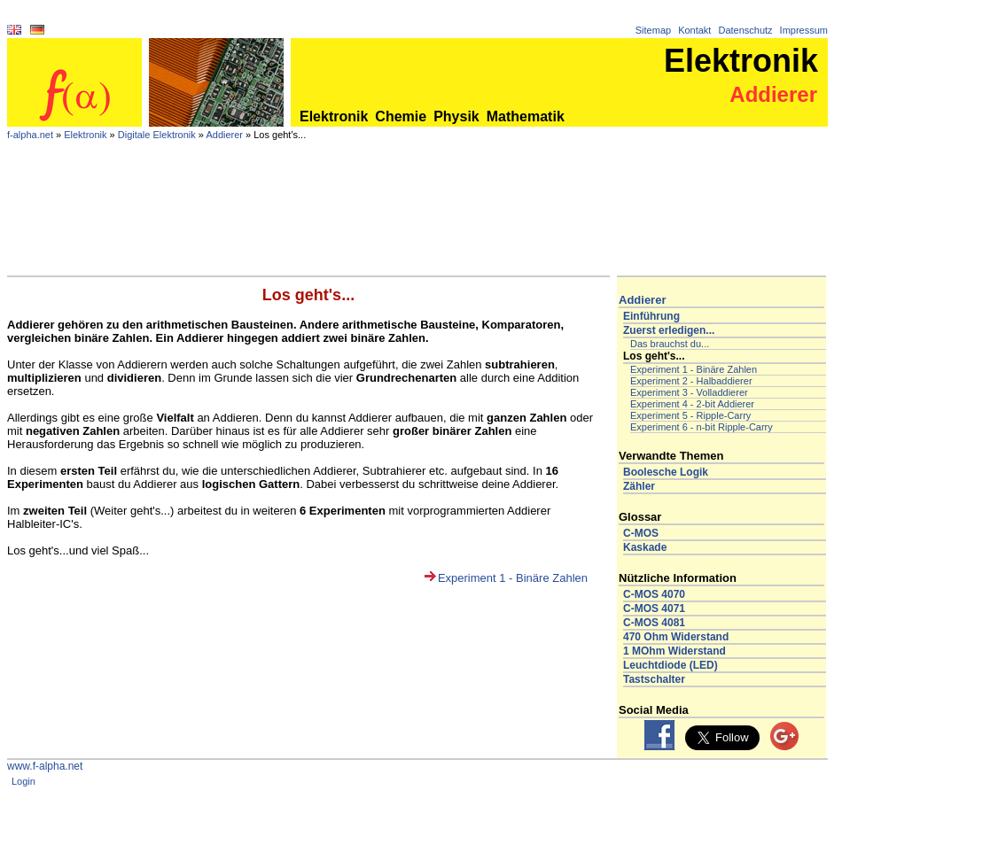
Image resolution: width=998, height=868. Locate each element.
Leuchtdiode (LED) (670, 665)
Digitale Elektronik (157, 134)
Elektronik (334, 116)
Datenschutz (745, 30)
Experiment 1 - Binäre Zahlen (513, 578)
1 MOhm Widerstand (674, 651)
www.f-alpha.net (44, 766)
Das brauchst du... (669, 343)
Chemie (400, 116)
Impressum (804, 30)
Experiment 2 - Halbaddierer (691, 381)
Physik (456, 116)
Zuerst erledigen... (668, 330)
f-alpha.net (30, 134)
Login (23, 781)
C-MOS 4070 (654, 594)
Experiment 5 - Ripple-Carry (690, 415)
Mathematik (526, 116)
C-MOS (641, 533)
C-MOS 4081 (654, 622)
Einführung (651, 316)
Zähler (639, 486)
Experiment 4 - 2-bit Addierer (692, 404)
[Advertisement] (417, 227)
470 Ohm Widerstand (676, 637)
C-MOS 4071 (654, 608)
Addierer (224, 134)
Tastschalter (654, 679)
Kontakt (694, 30)
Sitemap (653, 30)
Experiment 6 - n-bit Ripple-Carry (701, 427)
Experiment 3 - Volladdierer (689, 392)
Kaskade (645, 547)
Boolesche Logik (665, 472)
